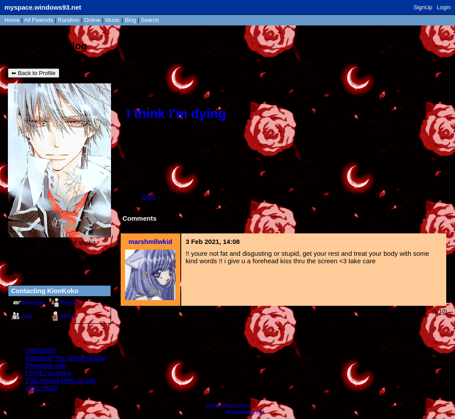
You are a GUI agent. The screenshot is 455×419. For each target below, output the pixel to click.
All (38, 20)
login (149, 196)
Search (150, 20)
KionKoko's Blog (47, 45)
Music (112, 20)
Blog (130, 20)
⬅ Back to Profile (33, 73)
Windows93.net (245, 412)
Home (12, 20)
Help (228, 405)
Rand (68, 20)
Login (444, 7)
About (213, 405)
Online (92, 20)
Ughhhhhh (40, 350)
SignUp (423, 7)
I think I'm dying (48, 372)
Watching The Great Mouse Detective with (65, 361)
